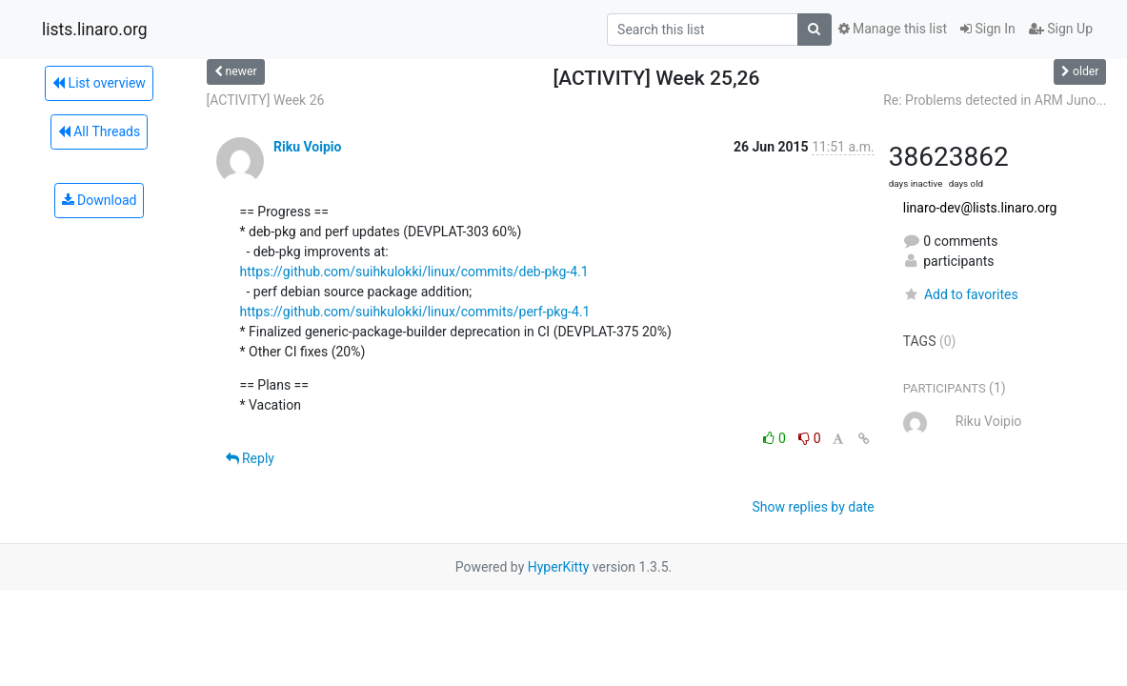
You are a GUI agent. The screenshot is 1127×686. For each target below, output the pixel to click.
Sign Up (1061, 28)
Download (99, 200)
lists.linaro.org (95, 29)
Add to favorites (960, 294)
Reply (250, 458)
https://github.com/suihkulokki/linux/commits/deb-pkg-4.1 (414, 271)
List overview (99, 83)
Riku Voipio (307, 146)
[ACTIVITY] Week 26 (266, 100)
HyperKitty (559, 567)
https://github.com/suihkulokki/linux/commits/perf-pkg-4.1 (415, 311)
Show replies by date (814, 506)
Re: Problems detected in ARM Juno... (994, 100)
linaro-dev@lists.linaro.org (980, 207)
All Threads (99, 131)
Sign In (988, 28)
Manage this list (892, 28)
